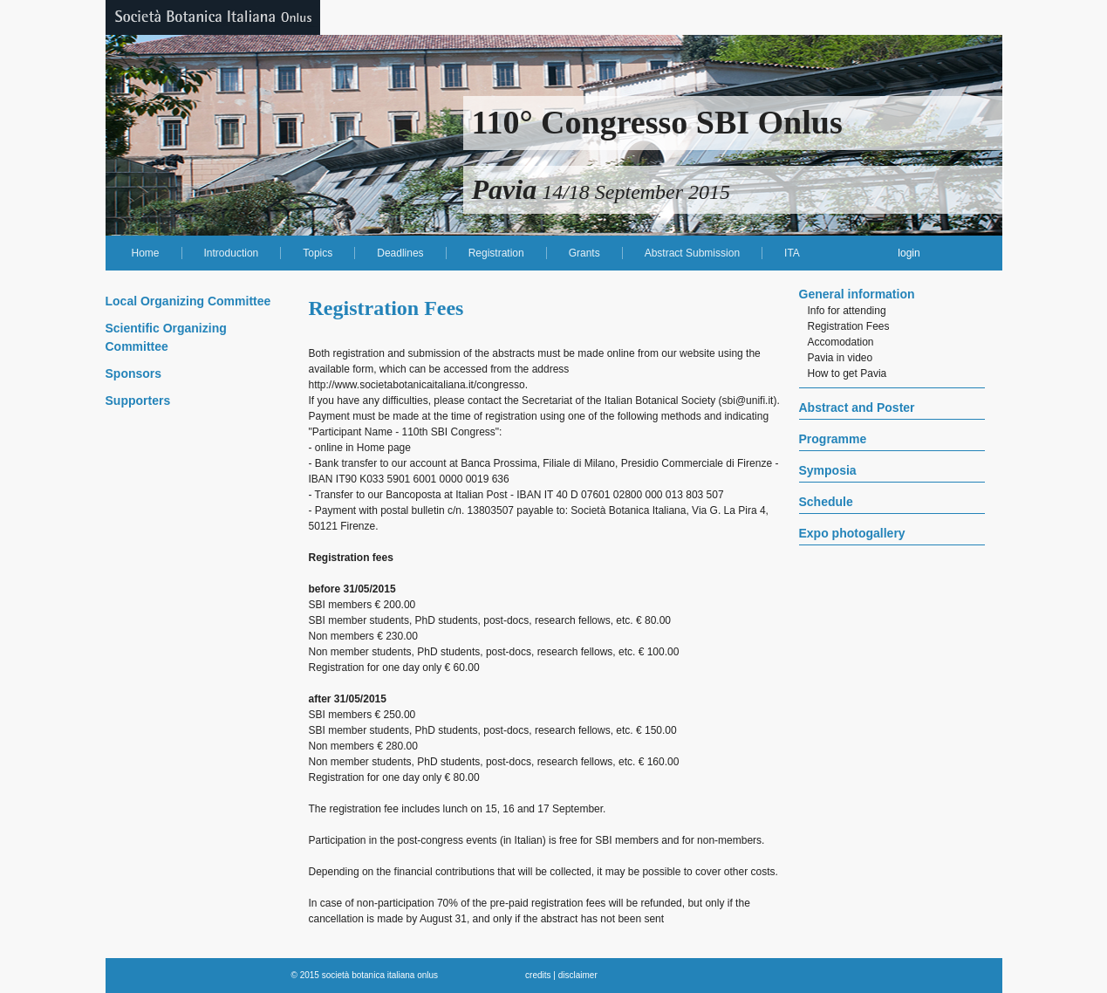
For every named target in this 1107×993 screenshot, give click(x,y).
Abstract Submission (692, 253)
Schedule (826, 502)
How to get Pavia (847, 373)
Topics (317, 253)
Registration (496, 253)
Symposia (828, 470)
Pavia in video (840, 358)
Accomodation (841, 342)
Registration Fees (849, 326)
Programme (833, 439)
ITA (792, 253)
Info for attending (847, 311)
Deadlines (400, 253)
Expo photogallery (852, 533)
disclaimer (578, 975)
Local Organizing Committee (188, 301)
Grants (584, 253)
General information (857, 294)
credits (537, 975)
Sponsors (134, 373)
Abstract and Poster (857, 407)
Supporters (138, 400)
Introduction (231, 253)
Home (146, 253)
